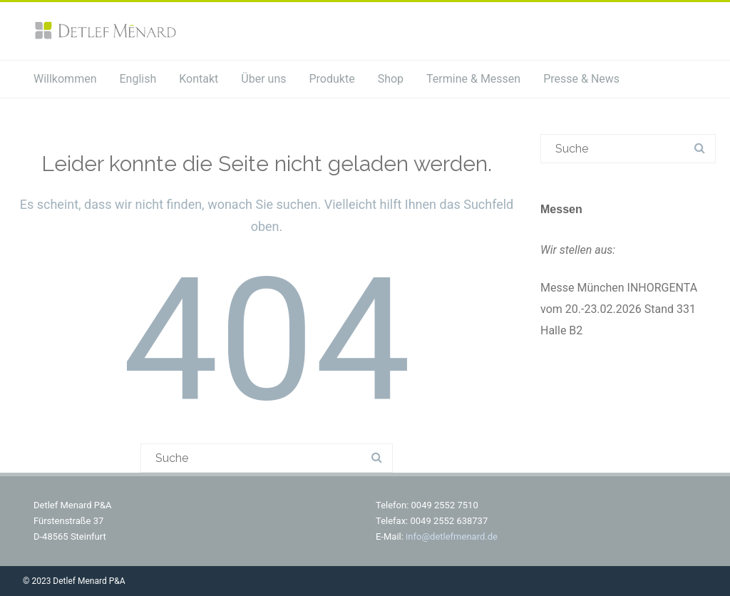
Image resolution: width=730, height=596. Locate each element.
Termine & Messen (473, 79)
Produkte (331, 79)
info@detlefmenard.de (452, 536)
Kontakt (198, 79)
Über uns (263, 79)
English (137, 79)
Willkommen (65, 79)
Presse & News (581, 79)
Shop (390, 79)
